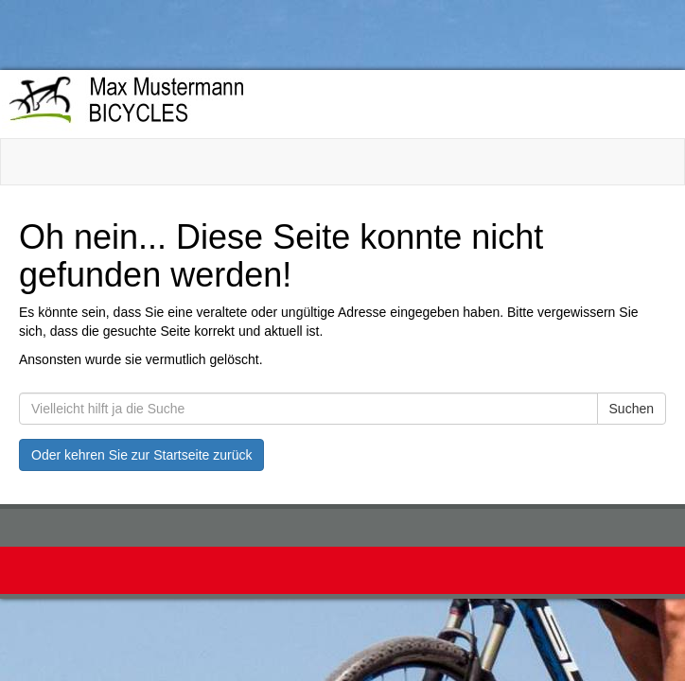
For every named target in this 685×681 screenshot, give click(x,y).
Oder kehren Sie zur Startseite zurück (141, 455)
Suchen (631, 408)
